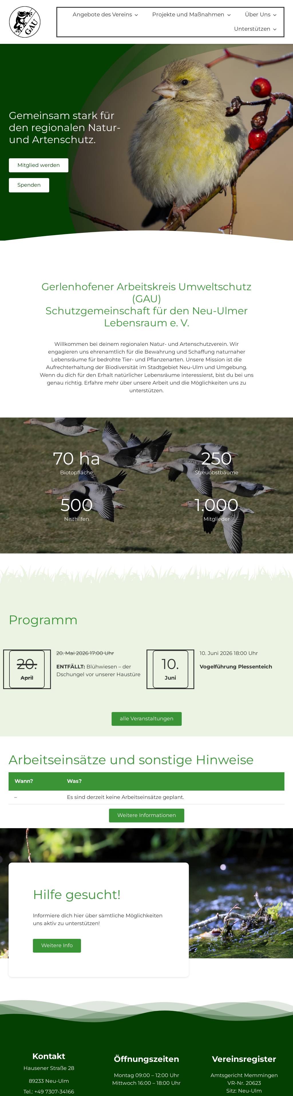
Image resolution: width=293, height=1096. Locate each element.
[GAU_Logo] (25, 8)
